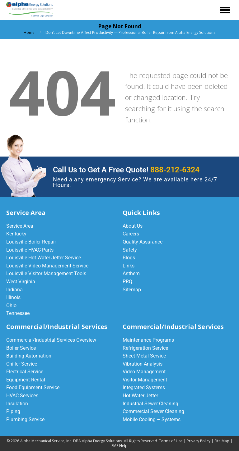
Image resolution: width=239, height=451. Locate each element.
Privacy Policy (198, 441)
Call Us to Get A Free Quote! (126, 169)
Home (29, 32)
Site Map (221, 441)
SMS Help (119, 445)
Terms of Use (171, 441)
